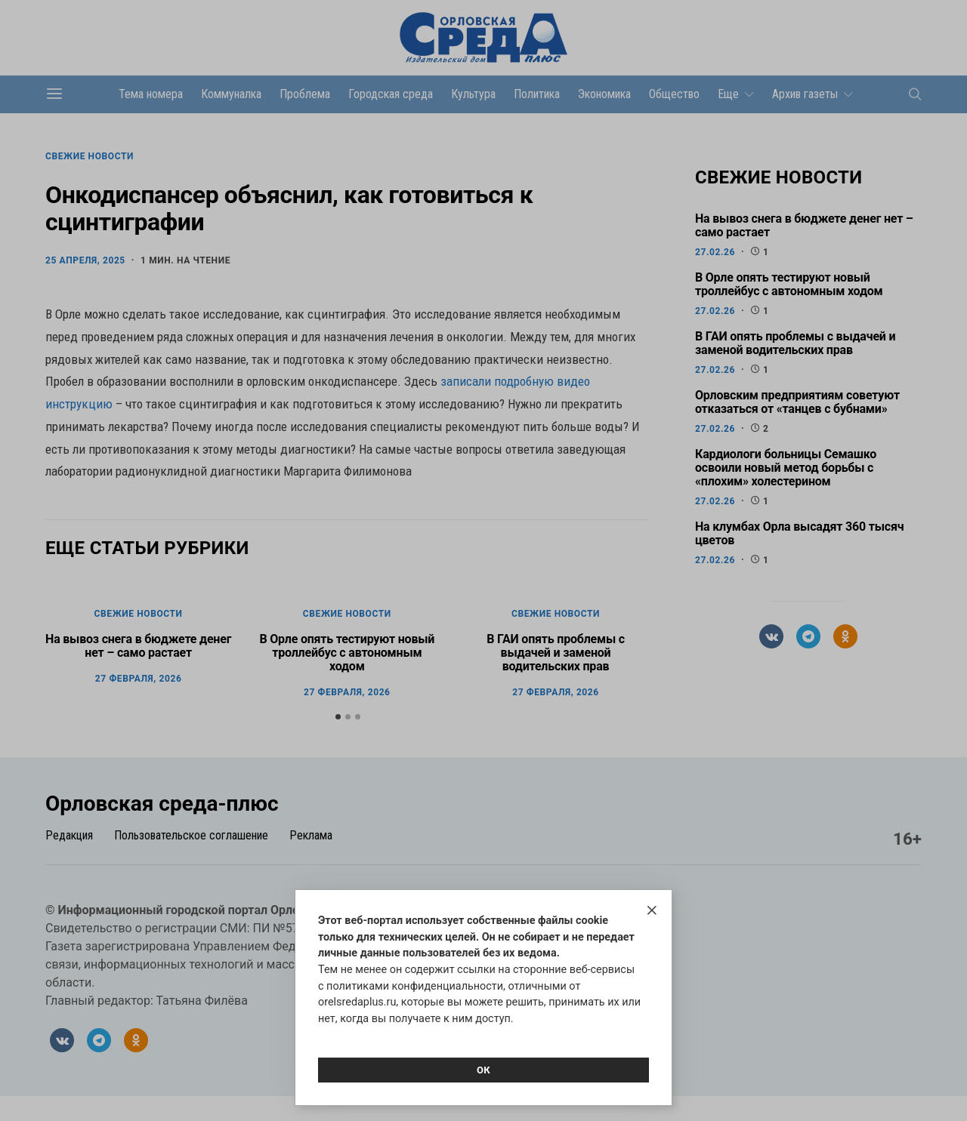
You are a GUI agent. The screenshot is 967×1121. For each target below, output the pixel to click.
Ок (483, 1070)
